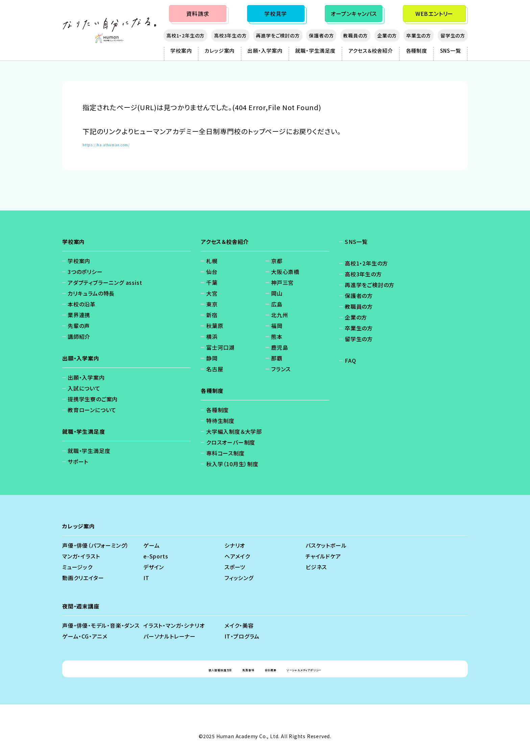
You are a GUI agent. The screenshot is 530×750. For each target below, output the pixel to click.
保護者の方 (321, 35)
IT (146, 578)
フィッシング (239, 578)
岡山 (277, 293)
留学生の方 (452, 35)
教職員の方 (355, 35)
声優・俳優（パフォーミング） (95, 545)
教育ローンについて (92, 410)
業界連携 (79, 315)
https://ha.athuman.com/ (125, 143)
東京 (212, 304)
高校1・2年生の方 (185, 35)
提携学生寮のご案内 (93, 399)
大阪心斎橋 (285, 272)
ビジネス (316, 567)
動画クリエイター (83, 578)
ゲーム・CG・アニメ (84, 636)
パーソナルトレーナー (169, 636)
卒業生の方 (418, 35)
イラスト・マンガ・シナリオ (173, 625)
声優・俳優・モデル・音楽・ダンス (101, 625)
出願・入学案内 (265, 50)
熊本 (277, 336)
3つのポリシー (85, 272)
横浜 (212, 336)
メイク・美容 (239, 625)
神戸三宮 (282, 282)
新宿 (212, 315)
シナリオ (234, 545)
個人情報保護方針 (194, 669)
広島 (277, 304)
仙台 (212, 272)
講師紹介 (79, 336)
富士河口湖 (220, 347)
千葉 (212, 282)
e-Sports (155, 556)
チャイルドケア (323, 556)
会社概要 (271, 669)
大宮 (212, 293)
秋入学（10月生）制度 (232, 464)
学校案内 (181, 50)
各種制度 (416, 50)
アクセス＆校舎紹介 (370, 50)
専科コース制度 (225, 453)
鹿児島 (279, 347)
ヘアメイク (237, 556)
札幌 (212, 261)
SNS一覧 (450, 50)
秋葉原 (214, 326)
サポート (78, 461)
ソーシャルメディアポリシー (326, 669)
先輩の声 (79, 326)
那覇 (277, 358)
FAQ (350, 360)
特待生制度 (220, 421)
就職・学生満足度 (315, 50)
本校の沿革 (82, 304)
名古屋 (214, 369)
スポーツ (234, 567)
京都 (277, 261)
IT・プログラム (241, 636)
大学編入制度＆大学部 (234, 431)
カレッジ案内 (219, 50)
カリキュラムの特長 (91, 293)
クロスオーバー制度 (230, 442)
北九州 (279, 315)
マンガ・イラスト (81, 556)
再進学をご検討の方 (277, 35)
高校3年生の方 (230, 35)
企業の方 (387, 35)
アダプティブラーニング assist (105, 282)
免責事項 (238, 669)
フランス (281, 369)
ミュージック (77, 567)
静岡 (212, 358)
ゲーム (151, 545)
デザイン (153, 567)
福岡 (277, 326)
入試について (84, 388)
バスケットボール (326, 545)
